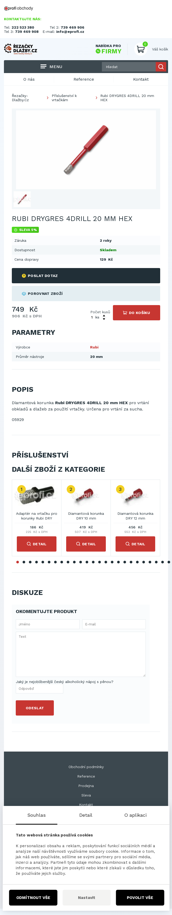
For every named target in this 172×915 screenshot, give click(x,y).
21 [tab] (143, 562)
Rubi (94, 347)
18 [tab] (124, 562)
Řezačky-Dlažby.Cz (20, 98)
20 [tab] (137, 562)
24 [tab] (162, 562)
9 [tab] (68, 562)
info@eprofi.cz (70, 31)
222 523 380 (23, 27)
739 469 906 (72, 27)
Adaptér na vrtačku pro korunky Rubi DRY (36, 515)
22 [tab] (150, 562)
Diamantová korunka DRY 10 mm (86, 515)
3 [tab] (30, 562)
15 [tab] (106, 562)
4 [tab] (36, 562)
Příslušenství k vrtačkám (64, 98)
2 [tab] (24, 562)
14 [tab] (99, 562)
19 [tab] (131, 562)
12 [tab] (87, 562)
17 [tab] (118, 562)
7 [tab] (55, 562)
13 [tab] (93, 562)
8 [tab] (61, 562)
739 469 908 (27, 31)
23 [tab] (156, 562)
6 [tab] (49, 562)
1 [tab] (17, 562)
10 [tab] (74, 562)
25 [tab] (169, 562)
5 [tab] (42, 562)
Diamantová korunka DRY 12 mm (135, 515)
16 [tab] (112, 562)
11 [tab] (80, 562)
